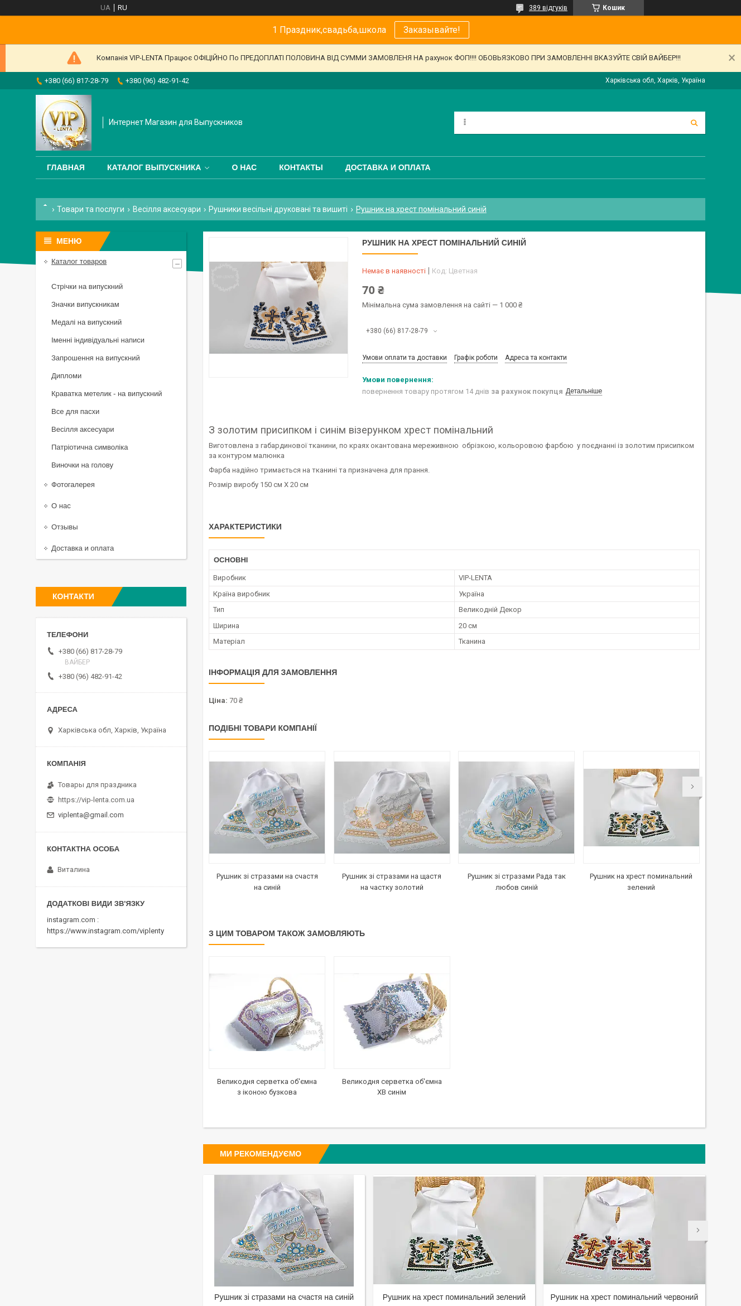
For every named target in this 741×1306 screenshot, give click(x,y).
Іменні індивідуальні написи (98, 340)
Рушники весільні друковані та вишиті (278, 209)
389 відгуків (548, 8)
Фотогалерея (73, 484)
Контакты (301, 167)
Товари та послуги (90, 209)
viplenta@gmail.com (91, 815)
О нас (244, 167)
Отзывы (64, 527)
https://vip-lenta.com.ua (96, 800)
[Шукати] (694, 123)
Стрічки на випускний (87, 286)
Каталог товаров (79, 261)
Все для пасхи (75, 411)
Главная (66, 167)
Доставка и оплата (388, 167)
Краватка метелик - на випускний (106, 393)
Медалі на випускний (86, 322)
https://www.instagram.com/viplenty (105, 931)
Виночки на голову (82, 465)
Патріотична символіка (89, 447)
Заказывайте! (431, 30)
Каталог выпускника (154, 167)
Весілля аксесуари (167, 209)
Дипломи (66, 376)
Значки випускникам (85, 304)
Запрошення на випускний (95, 358)
